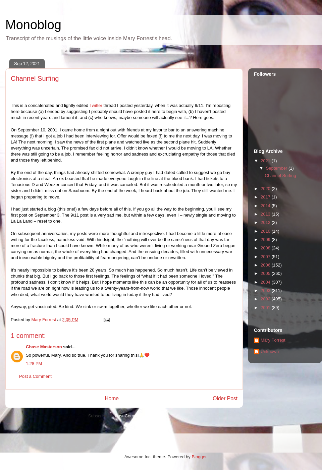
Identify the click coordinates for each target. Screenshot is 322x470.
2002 (266, 298)
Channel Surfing (280, 175)
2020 (266, 188)
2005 (266, 273)
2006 (266, 265)
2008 (266, 247)
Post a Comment (35, 376)
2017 (266, 196)
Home (112, 398)
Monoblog (33, 25)
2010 (266, 231)
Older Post (225, 398)
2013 (266, 214)
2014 (266, 205)
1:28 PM (34, 363)
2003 (266, 290)
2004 (266, 282)
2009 (266, 239)
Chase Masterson (44, 346)
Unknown (270, 351)
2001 (266, 307)
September (277, 168)
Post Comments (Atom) (137, 415)
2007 (266, 256)
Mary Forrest (273, 340)
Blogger (199, 456)
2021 (266, 160)
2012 (266, 222)
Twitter (96, 105)
